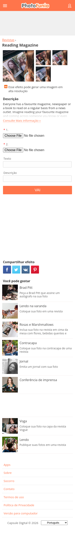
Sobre (8, 473)
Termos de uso (14, 497)
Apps (7, 465)
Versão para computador (21, 513)
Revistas (8, 40)
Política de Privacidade (19, 505)
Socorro (9, 481)
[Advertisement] (38, 23)
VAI (37, 190)
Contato (9, 489)
